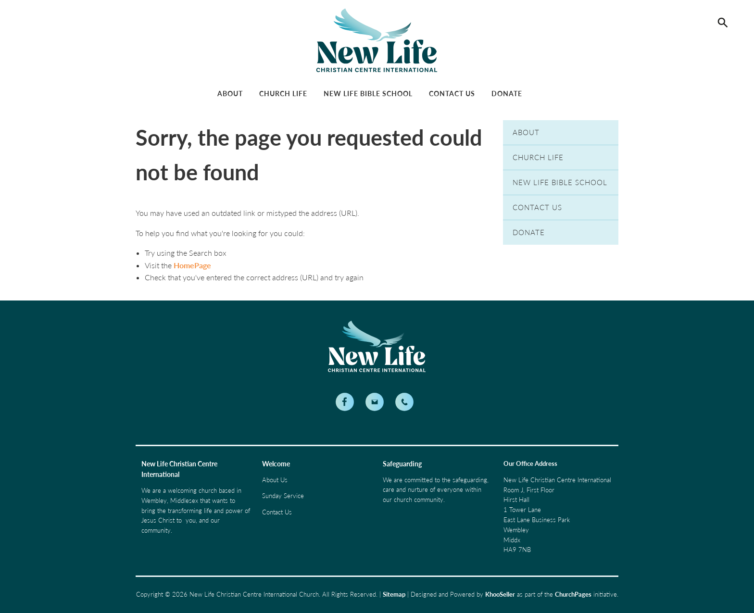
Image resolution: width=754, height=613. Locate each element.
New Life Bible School (368, 93)
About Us (275, 480)
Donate (506, 93)
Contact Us (452, 93)
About (230, 93)
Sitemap (394, 594)
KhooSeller (500, 594)
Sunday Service (283, 496)
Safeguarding (402, 464)
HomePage (192, 265)
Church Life (283, 93)
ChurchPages (573, 594)
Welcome (276, 464)
